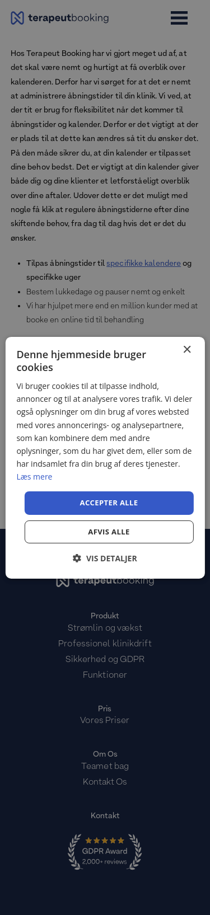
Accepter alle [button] (109, 503)
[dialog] (104, 457)
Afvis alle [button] (108, 532)
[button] (105, 558)
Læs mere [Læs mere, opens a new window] (34, 476)
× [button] (187, 349)
